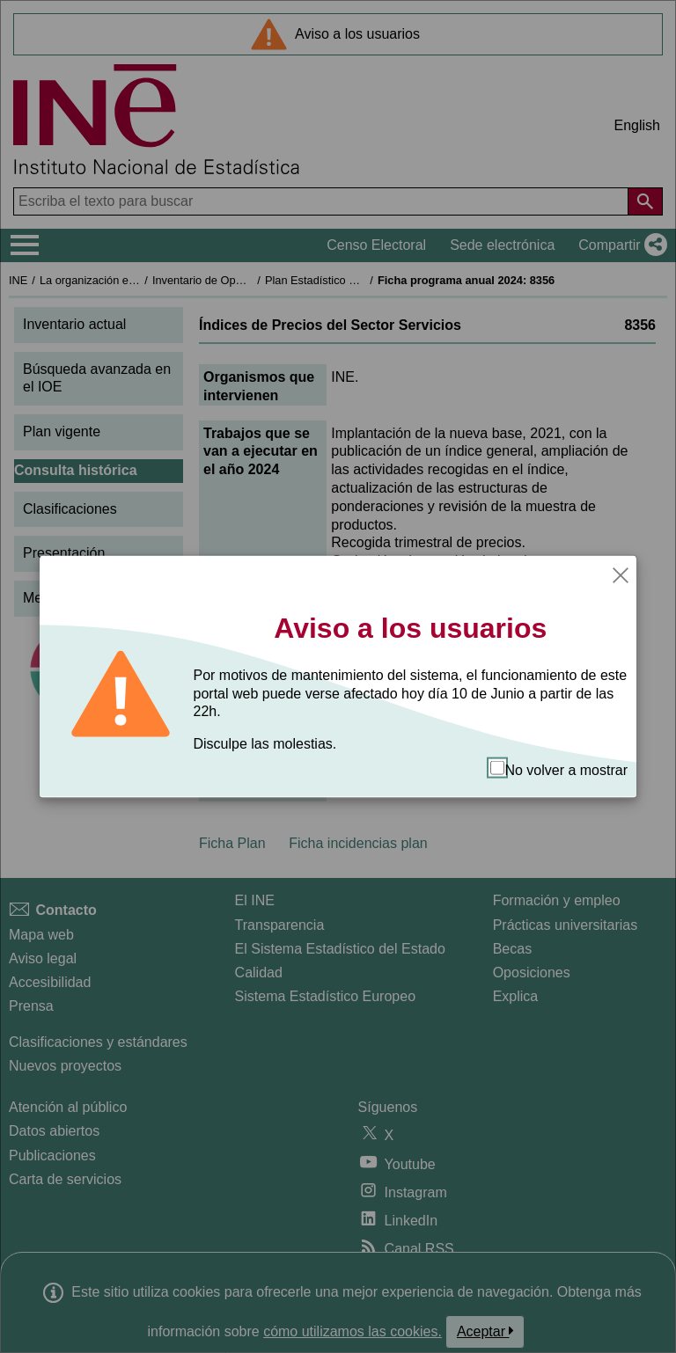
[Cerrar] (620, 573)
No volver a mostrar (559, 769)
